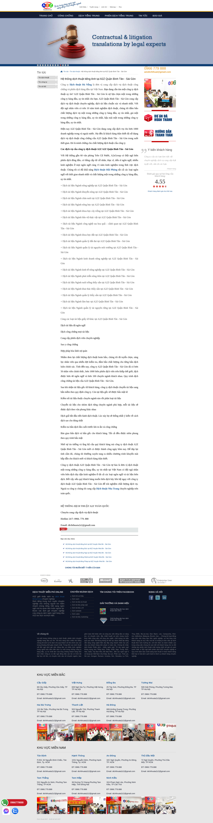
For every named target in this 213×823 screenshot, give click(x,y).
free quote (158, 120)
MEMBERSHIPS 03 (71, 580)
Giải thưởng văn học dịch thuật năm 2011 (119, 610)
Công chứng (65, 15)
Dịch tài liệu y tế (78, 608)
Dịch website (76, 611)
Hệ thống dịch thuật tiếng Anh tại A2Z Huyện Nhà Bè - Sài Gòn (88, 544)
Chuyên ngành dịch (81, 592)
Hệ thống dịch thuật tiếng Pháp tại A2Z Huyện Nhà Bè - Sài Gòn (89, 561)
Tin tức (143, 15)
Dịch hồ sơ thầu (78, 596)
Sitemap (113, 7)
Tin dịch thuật (46, 77)
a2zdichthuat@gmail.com (157, 72)
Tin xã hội (46, 86)
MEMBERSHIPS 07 (162, 580)
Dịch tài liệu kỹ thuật (79, 602)
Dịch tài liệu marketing (80, 617)
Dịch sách (75, 599)
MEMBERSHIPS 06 (131, 580)
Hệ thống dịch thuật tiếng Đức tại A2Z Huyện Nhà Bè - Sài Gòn (88, 548)
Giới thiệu (82, 7)
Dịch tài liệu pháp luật (80, 605)
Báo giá (157, 15)
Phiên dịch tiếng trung (119, 15)
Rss (120, 7)
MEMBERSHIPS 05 (105, 580)
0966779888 (17, 802)
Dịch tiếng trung (89, 15)
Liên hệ (104, 7)
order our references (160, 133)
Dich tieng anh (47, 6)
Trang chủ (46, 15)
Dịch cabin (76, 614)
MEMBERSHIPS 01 (44, 580)
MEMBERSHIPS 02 (58, 580)
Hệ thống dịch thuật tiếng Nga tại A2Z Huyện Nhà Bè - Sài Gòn (88, 553)
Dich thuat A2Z (42, 819)
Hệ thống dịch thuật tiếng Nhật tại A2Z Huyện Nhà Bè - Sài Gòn (89, 557)
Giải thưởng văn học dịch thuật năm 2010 (119, 619)
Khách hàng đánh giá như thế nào (160, 191)
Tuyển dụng (93, 7)
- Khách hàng (171, 169)
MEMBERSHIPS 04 (86, 580)
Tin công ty (46, 82)
